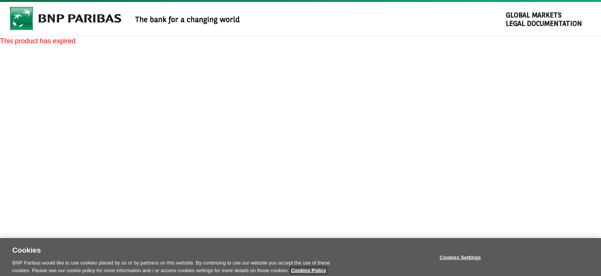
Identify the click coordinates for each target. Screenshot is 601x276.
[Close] (588, 259)
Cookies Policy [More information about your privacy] (308, 272)
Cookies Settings (460, 259)
